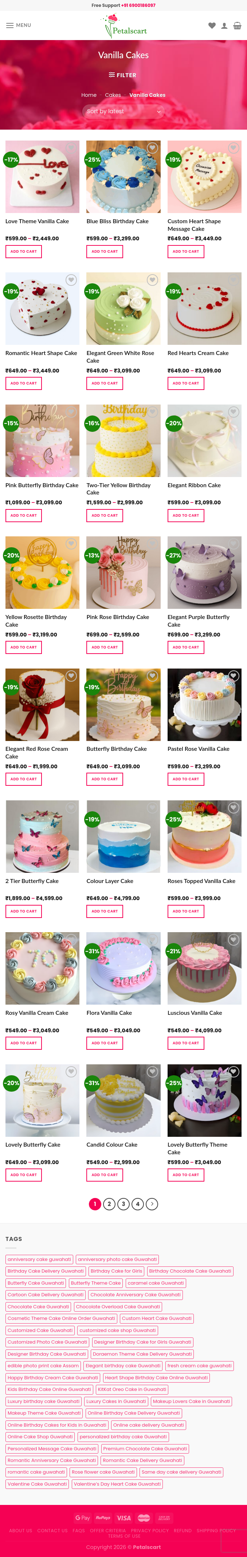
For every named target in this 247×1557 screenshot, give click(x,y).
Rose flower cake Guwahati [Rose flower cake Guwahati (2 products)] (103, 1472)
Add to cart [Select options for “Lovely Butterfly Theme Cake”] (186, 1175)
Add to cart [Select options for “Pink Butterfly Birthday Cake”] (24, 515)
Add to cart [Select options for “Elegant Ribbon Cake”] (186, 515)
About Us (20, 1531)
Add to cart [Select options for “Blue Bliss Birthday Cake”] (104, 251)
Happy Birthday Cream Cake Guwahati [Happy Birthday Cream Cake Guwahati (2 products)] (53, 1378)
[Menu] (18, 25)
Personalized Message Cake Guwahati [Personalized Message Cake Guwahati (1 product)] (52, 1449)
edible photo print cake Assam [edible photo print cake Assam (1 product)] (43, 1366)
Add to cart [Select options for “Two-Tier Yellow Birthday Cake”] (104, 515)
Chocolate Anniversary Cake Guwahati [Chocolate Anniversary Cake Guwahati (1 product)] (135, 1295)
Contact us (53, 1531)
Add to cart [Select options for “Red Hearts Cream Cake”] (186, 383)
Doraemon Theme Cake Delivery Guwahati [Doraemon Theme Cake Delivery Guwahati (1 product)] (142, 1354)
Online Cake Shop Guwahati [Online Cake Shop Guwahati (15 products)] (40, 1437)
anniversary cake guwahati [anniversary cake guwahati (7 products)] (39, 1259)
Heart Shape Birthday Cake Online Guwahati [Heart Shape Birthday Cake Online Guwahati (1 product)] (156, 1378)
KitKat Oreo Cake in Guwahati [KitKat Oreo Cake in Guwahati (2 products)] (132, 1389)
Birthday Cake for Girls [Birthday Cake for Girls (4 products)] (116, 1271)
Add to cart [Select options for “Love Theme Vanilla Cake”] (24, 251)
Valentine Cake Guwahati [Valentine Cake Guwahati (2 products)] (37, 1484)
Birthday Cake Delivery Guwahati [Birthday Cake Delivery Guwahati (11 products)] (46, 1271)
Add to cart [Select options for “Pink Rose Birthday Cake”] (104, 647)
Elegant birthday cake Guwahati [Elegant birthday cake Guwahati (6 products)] (123, 1366)
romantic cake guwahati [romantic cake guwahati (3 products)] (36, 1472)
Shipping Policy (216, 1531)
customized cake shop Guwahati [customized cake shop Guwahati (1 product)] (117, 1330)
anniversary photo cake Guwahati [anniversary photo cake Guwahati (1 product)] (117, 1259)
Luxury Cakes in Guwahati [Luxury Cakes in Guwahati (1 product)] (116, 1401)
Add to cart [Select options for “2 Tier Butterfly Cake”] (24, 911)
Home (89, 95)
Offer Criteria (108, 1531)
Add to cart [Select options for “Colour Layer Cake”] (104, 911)
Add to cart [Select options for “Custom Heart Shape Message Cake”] (186, 251)
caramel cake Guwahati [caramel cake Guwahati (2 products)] (156, 1283)
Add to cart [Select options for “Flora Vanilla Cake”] (104, 1043)
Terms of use (124, 1536)
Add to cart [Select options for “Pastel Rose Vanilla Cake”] (186, 779)
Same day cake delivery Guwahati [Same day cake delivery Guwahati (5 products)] (181, 1472)
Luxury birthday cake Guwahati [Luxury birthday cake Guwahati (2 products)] (43, 1401)
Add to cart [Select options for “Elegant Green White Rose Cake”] (104, 383)
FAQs (79, 1531)
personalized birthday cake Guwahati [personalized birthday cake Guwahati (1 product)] (123, 1437)
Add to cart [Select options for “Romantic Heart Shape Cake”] (24, 383)
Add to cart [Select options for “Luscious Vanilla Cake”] (186, 1043)
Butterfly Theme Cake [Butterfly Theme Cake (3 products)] (96, 1283)
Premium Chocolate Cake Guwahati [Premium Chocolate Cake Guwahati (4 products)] (145, 1449)
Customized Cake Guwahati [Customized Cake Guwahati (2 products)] (40, 1330)
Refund (183, 1531)
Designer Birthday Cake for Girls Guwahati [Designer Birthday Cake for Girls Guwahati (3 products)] (142, 1342)
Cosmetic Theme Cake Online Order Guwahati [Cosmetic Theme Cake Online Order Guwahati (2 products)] (61, 1318)
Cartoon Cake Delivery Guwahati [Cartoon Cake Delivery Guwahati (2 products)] (45, 1295)
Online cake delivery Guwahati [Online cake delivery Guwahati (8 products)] (148, 1425)
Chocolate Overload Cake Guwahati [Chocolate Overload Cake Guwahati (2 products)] (118, 1307)
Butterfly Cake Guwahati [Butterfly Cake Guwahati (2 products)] (36, 1283)
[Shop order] (123, 112)
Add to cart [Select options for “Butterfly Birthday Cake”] (104, 779)
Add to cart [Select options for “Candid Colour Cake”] (104, 1175)
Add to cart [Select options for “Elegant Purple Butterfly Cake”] (186, 647)
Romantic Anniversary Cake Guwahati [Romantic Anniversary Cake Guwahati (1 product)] (52, 1460)
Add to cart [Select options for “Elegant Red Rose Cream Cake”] (24, 779)
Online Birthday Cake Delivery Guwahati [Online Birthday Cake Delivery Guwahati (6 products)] (134, 1413)
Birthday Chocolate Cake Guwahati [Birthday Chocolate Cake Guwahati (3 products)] (190, 1271)
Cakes (113, 95)
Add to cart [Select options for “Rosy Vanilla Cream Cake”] (24, 1043)
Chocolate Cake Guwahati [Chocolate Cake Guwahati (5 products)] (38, 1307)
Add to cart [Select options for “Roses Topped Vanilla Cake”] (186, 911)
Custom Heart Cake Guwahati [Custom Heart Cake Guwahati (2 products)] (157, 1318)
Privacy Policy (150, 1531)
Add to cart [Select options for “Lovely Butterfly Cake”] (24, 1175)
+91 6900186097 (138, 5)
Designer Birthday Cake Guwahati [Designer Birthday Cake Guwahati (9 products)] (47, 1354)
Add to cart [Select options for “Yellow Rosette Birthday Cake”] (24, 647)
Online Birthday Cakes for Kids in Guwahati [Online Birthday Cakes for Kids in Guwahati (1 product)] (57, 1425)
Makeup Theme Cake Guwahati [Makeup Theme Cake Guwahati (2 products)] (44, 1413)
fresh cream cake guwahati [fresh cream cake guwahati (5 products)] (200, 1366)
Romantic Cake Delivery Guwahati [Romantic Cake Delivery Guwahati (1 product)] (142, 1460)
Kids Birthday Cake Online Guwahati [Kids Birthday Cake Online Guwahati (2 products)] (49, 1389)
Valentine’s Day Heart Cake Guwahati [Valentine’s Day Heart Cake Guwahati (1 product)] (117, 1484)
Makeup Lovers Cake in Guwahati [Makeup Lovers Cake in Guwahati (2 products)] (191, 1401)
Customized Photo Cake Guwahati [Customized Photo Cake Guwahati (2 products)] (47, 1342)
